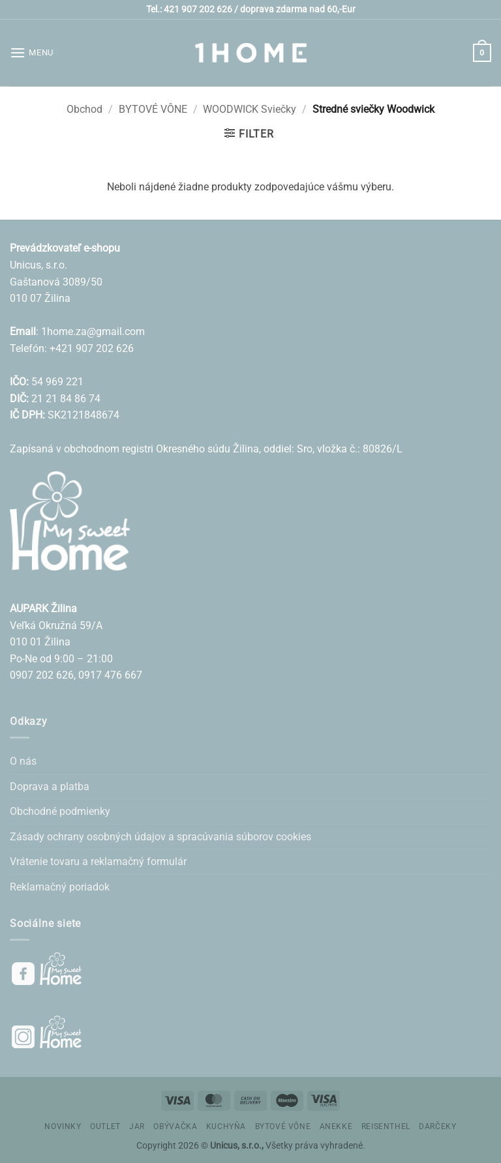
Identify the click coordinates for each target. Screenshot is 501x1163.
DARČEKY (437, 1126)
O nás (23, 761)
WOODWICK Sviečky (249, 109)
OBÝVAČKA (175, 1126)
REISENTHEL (385, 1126)
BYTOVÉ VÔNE (153, 109)
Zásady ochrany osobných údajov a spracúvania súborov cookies (160, 837)
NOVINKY (62, 1126)
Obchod (84, 109)
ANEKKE (336, 1126)
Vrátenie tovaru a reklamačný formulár (98, 861)
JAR (137, 1126)
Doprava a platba (49, 786)
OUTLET (105, 1126)
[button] (31, 52)
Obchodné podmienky (60, 811)
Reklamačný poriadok (60, 887)
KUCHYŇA (226, 1126)
